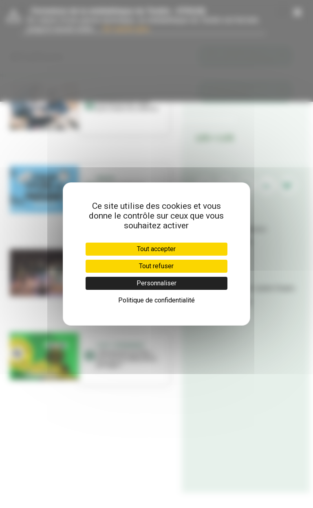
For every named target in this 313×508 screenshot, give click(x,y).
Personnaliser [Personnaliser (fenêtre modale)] (156, 283)
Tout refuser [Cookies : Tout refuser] (156, 266)
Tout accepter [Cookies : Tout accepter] (156, 249)
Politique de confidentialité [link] (156, 300)
